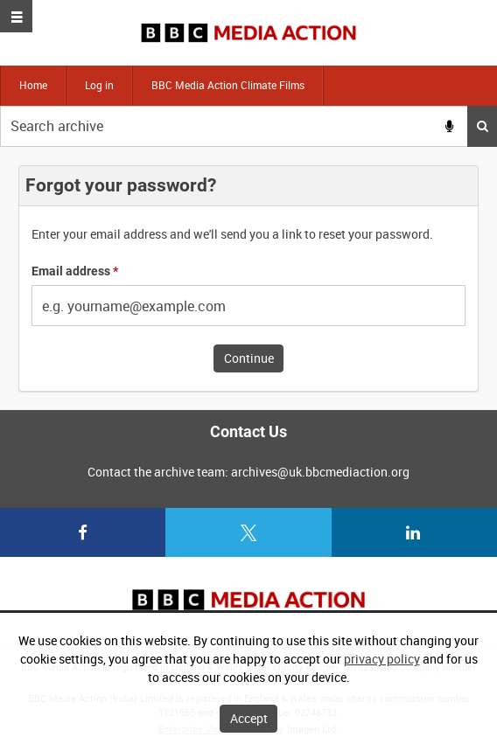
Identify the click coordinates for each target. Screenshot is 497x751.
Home (33, 85)
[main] (248, 278)
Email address (75, 271)
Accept (249, 718)
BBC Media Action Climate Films (227, 85)
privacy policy (382, 658)
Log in (99, 85)
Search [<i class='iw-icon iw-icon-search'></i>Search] (482, 126)
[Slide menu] (16, 16)
